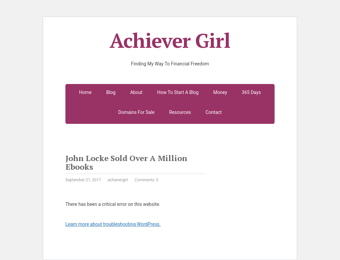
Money (220, 92)
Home (85, 92)
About (136, 92)
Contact (214, 112)
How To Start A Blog (178, 92)
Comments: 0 (146, 180)
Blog (111, 92)
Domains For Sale (136, 112)
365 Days (251, 92)
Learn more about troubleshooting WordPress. (113, 224)
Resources (180, 112)
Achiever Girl (170, 40)
